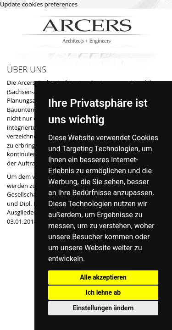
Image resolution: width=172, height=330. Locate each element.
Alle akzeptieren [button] (103, 277)
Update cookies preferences (39, 4)
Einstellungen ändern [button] (103, 308)
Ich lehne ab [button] (103, 292)
